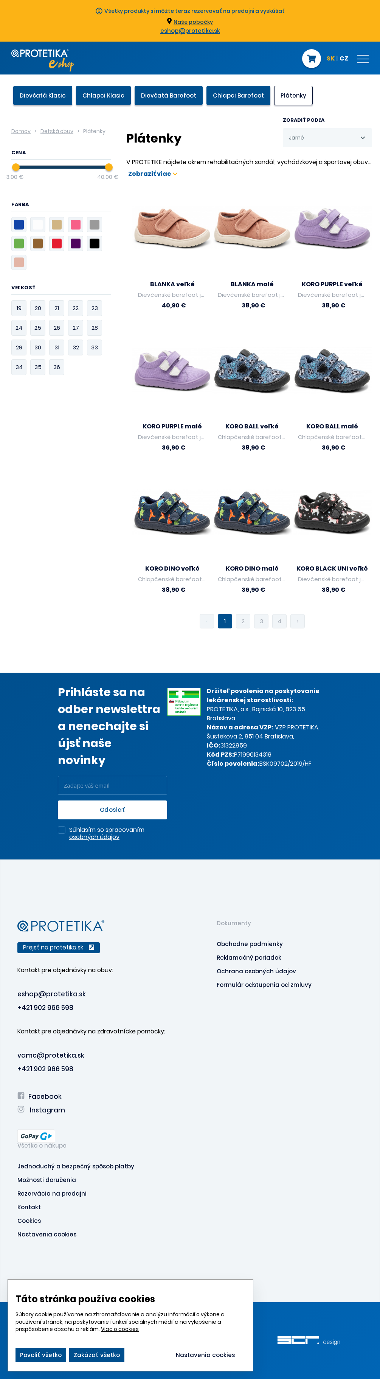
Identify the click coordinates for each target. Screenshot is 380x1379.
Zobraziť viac (152, 174)
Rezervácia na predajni (52, 1194)
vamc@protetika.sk (50, 1055)
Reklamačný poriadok (249, 958)
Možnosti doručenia (46, 1180)
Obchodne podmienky (250, 944)
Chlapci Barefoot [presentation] (238, 95)
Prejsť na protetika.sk (58, 947)
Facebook (39, 1096)
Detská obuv (56, 131)
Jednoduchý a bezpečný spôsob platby (75, 1166)
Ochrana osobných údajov (256, 971)
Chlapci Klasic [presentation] (103, 95)
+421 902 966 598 (45, 1007)
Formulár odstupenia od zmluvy (264, 985)
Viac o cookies (120, 1329)
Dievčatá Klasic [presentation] (43, 95)
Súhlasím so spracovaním (106, 834)
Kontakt (29, 1207)
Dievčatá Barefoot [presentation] (168, 95)
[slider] (16, 167)
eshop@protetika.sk (190, 31)
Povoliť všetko (41, 1355)
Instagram (41, 1110)
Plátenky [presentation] (293, 95)
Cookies (29, 1221)
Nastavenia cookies (46, 1234)
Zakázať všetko (97, 1355)
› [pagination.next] (297, 621)
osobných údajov (94, 837)
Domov (21, 131)
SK (331, 59)
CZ (344, 59)
